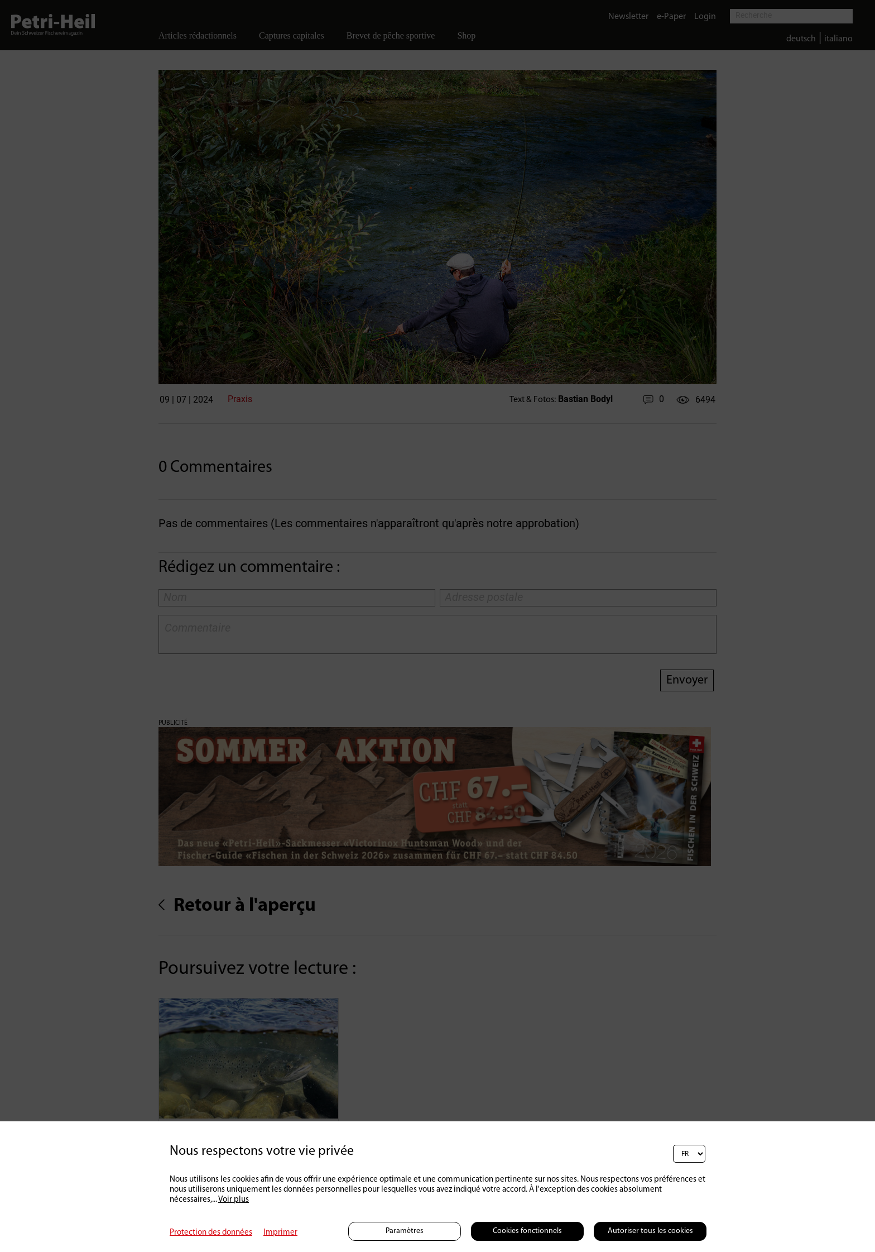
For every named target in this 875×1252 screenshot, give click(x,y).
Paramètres (405, 1231)
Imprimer (280, 1233)
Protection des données (211, 1233)
